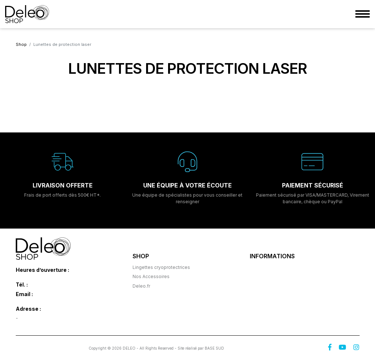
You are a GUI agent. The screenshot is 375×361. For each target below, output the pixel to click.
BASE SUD (214, 348)
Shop (21, 44)
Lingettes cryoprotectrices (161, 267)
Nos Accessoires (151, 276)
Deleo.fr (141, 286)
